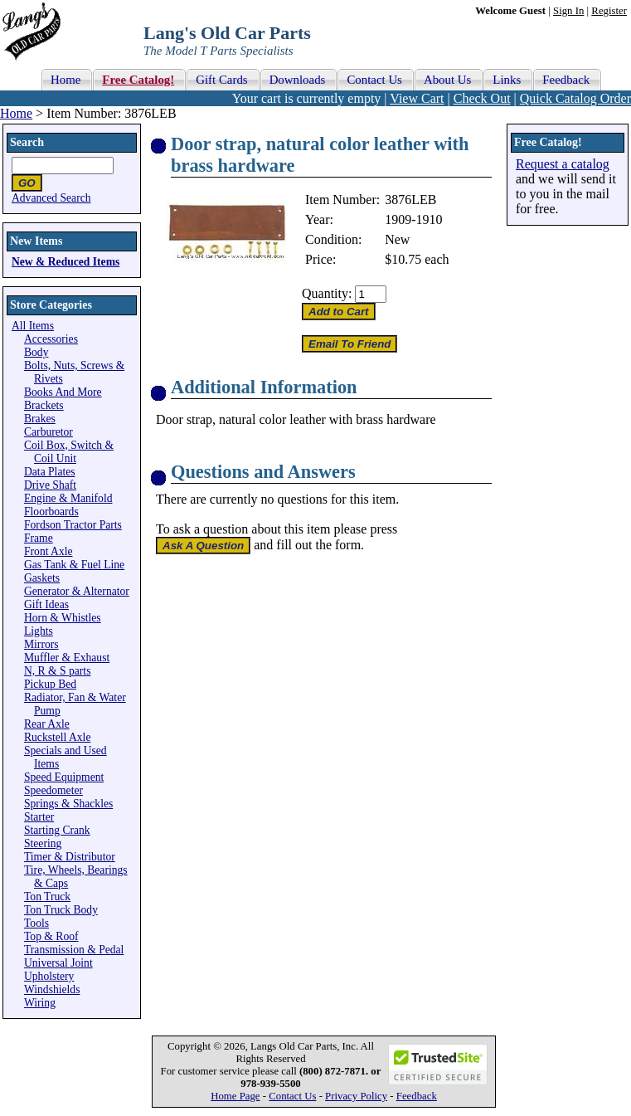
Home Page (235, 1096)
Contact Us (292, 1096)
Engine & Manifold (68, 498)
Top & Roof (51, 936)
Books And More (63, 392)
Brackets (44, 405)
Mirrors (41, 644)
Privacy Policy (356, 1096)
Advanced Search (51, 198)
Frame (38, 538)
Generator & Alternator (76, 591)
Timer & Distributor (69, 856)
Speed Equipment (64, 777)
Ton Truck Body (61, 910)
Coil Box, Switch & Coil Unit (69, 452)
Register (609, 11)
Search (27, 142)
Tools (36, 923)
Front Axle (48, 551)
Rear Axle (47, 724)
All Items (33, 325)
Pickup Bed (50, 684)
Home (16, 113)
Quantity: (327, 293)
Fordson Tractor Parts (73, 525)
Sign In (568, 11)
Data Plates (49, 471)
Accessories (51, 339)
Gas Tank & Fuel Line (74, 564)
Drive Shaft (50, 485)
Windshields (52, 989)
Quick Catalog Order (575, 98)
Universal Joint (58, 963)
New (397, 239)
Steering (42, 843)
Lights (38, 631)
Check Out (482, 98)
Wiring (40, 1003)
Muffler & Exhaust (66, 657)
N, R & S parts (57, 671)
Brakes (40, 418)
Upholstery (49, 976)
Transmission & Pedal (74, 949)
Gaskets (42, 578)
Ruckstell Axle (57, 737)
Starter (39, 817)
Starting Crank (57, 830)
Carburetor (48, 432)
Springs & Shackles (68, 803)
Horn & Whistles (62, 618)
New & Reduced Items (65, 262)
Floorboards (51, 511)
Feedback (416, 1096)
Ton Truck (47, 896)
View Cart (417, 98)
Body (36, 352)
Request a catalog (562, 164)
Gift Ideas (46, 604)
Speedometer (53, 790)
